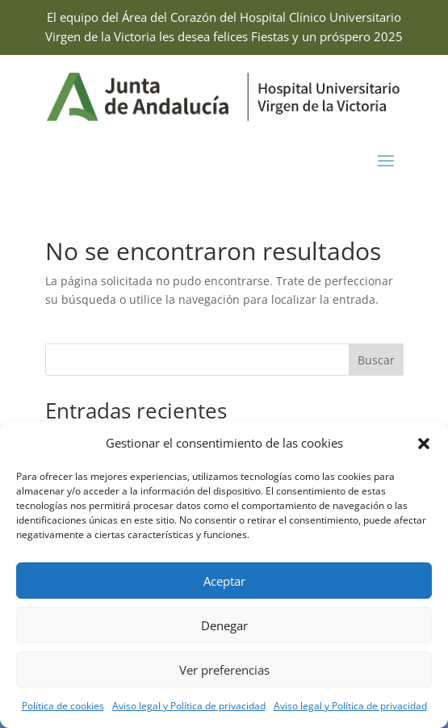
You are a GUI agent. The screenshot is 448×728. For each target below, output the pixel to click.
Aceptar (224, 581)
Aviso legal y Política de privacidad (189, 706)
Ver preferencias (224, 670)
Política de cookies (63, 706)
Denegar (224, 625)
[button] (424, 444)
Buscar (376, 360)
